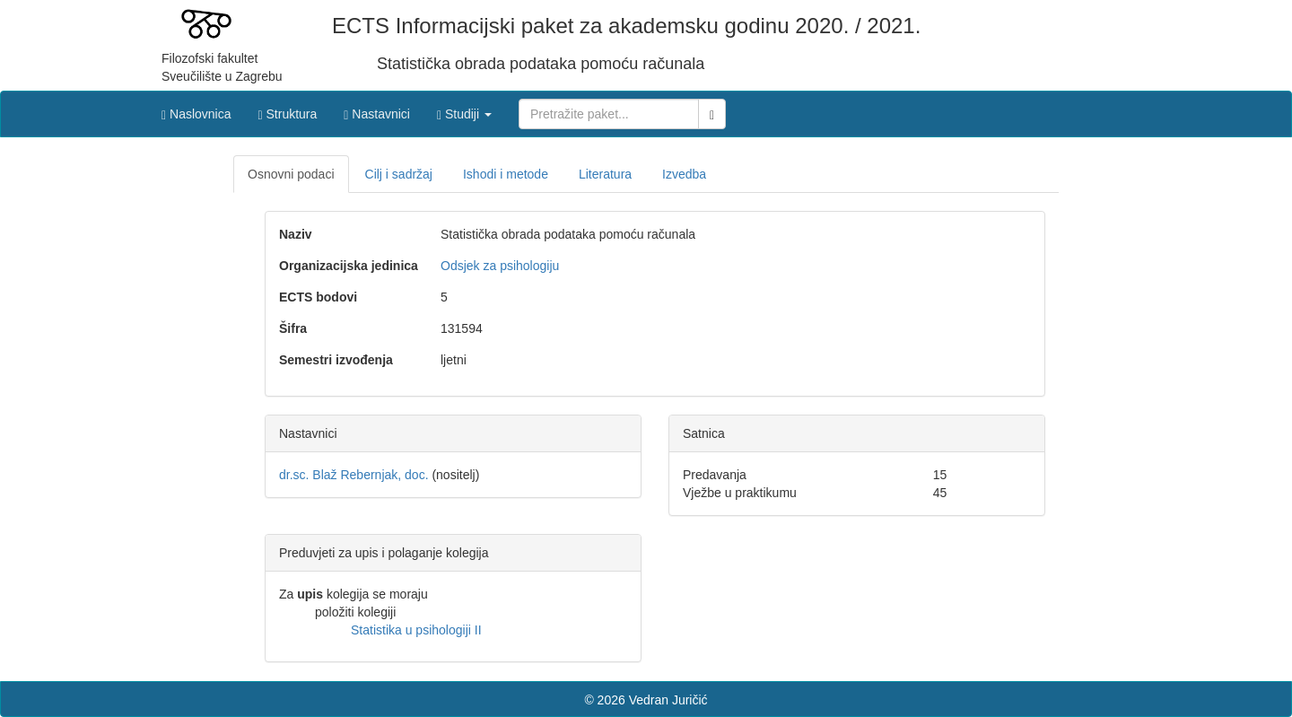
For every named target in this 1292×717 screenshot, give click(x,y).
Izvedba (684, 174)
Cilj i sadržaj (398, 174)
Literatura (605, 174)
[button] (464, 109)
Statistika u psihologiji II (416, 630)
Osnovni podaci (291, 174)
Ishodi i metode (505, 174)
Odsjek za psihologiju (500, 265)
